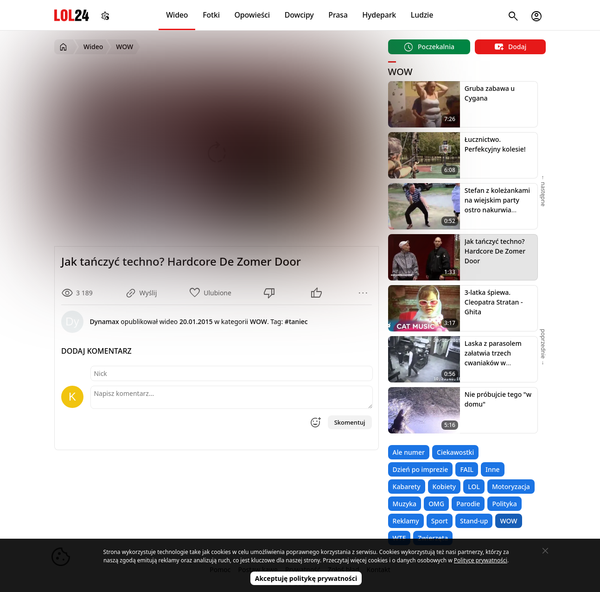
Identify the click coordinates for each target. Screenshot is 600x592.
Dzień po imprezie (420, 469)
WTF (399, 538)
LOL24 (71, 15)
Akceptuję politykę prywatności (306, 578)
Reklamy (406, 520)
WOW (508, 520)
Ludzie (422, 15)
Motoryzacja (511, 486)
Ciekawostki (455, 452)
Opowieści (252, 15)
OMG (436, 503)
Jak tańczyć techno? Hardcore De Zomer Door (495, 251)
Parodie (468, 503)
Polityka (504, 503)
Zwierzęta (433, 538)
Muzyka (405, 503)
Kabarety (407, 486)
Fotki (211, 15)
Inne (492, 469)
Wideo (177, 15)
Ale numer (409, 452)
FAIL (466, 469)
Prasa (337, 15)
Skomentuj (349, 422)
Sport (439, 520)
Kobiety (444, 486)
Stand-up (474, 520)
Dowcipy (299, 15)
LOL (474, 486)
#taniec (296, 321)
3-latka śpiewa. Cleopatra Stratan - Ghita (494, 302)
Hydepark (379, 15)
